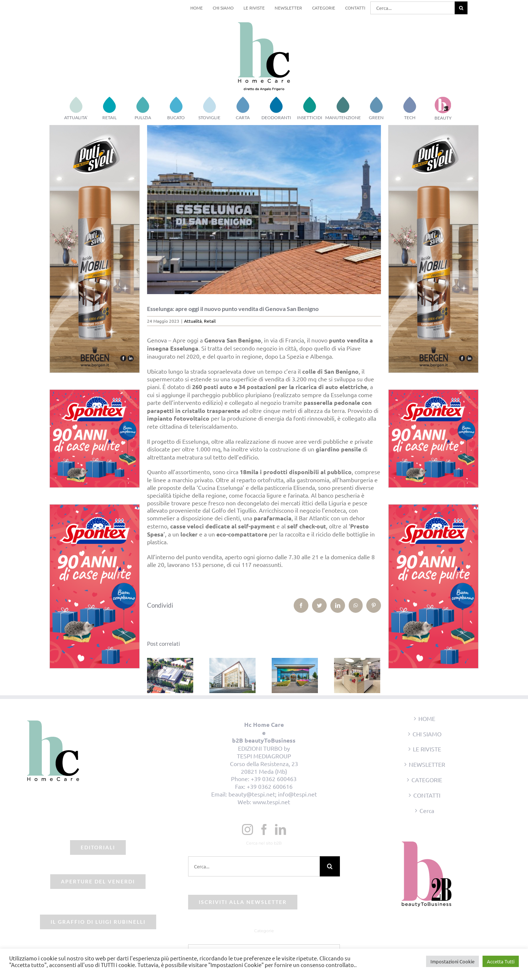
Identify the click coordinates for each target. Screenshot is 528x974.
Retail (210, 321)
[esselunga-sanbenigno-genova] (264, 209)
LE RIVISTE (427, 749)
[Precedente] (152, 674)
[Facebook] (264, 829)
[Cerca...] (412, 7)
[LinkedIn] (280, 829)
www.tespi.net (271, 801)
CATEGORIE (426, 779)
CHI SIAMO (426, 733)
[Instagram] (247, 829)
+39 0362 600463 (274, 778)
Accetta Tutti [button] (500, 961)
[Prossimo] (374, 674)
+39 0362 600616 (270, 786)
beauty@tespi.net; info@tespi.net (272, 794)
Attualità (193, 321)
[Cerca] (461, 7)
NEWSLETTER (427, 764)
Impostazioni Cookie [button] (452, 961)
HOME (426, 718)
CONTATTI (426, 795)
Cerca (426, 810)
